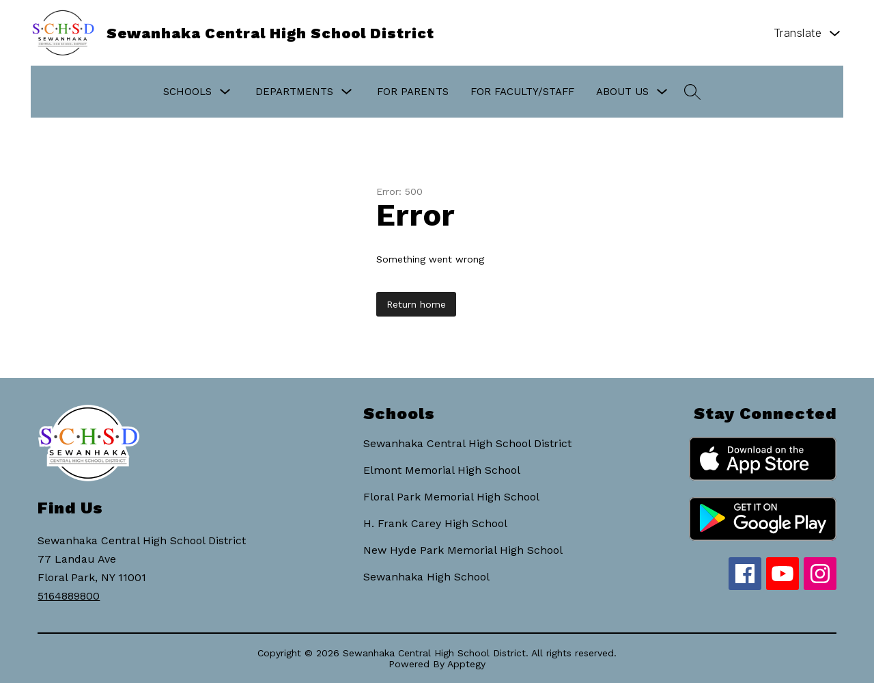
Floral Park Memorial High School (451, 496)
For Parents (413, 91)
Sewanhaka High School (426, 576)
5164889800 (69, 595)
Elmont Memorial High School (441, 470)
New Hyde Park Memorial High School (463, 550)
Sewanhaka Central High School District (467, 443)
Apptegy (466, 663)
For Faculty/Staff (522, 91)
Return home (416, 304)
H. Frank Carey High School (435, 523)
